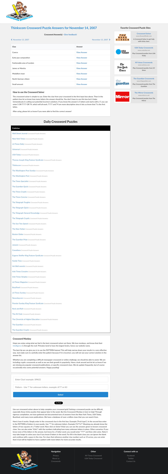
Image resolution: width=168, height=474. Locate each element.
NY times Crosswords (143, 62)
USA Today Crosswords (144, 48)
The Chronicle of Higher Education (35, 319)
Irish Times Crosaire (29, 271)
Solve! (60, 394)
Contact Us (130, 461)
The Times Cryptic (28, 192)
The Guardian (26, 324)
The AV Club (26, 314)
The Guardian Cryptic (30, 330)
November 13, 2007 (20, 40)
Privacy (56, 456)
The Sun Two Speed (29, 223)
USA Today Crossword (93, 458)
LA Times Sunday (28, 293)
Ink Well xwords (27, 266)
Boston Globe (27, 234)
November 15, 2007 (101, 40)
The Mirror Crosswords (144, 93)
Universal (25, 149)
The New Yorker (27, 229)
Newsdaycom (26, 298)
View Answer (81, 52)
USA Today (25, 155)
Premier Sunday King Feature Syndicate (37, 303)
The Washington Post (30, 176)
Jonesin (24, 245)
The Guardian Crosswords (143, 78)
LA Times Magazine (29, 282)
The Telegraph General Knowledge (35, 213)
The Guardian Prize (29, 239)
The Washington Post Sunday (33, 170)
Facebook (131, 456)
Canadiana (25, 250)
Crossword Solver (144, 33)
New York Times (27, 139)
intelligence (17, 346)
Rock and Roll (26, 309)
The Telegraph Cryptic (30, 218)
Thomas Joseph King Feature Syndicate (37, 160)
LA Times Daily (27, 144)
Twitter (131, 458)
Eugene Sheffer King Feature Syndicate (36, 255)
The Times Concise (29, 197)
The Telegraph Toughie (30, 202)
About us (56, 458)
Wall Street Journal (29, 133)
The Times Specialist (29, 181)
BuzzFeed (25, 287)
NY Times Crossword (93, 456)
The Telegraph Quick (29, 208)
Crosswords (56, 461)
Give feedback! (70, 34)
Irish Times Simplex (29, 277)
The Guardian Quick (29, 186)
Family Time (26, 261)
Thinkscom (25, 165)
